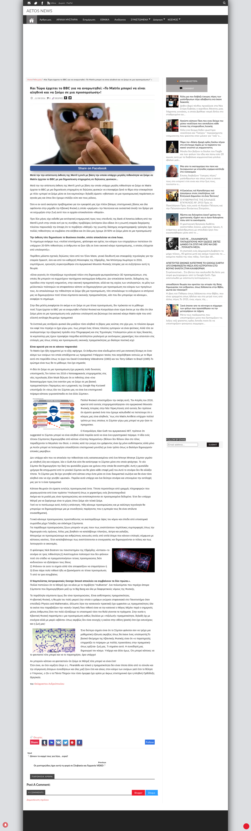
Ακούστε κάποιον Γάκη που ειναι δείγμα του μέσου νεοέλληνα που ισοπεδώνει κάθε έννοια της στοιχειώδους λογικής (201, 116)
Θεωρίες (37, 737)
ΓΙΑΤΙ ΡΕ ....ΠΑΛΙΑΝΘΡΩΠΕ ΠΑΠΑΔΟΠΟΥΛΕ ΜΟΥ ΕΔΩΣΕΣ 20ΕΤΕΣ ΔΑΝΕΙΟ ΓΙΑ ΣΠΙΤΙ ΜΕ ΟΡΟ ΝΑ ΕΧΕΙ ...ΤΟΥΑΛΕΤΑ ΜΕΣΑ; (200, 235)
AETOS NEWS (40, 10)
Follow (150, 742)
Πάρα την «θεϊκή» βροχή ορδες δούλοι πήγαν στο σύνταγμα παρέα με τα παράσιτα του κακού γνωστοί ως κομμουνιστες (202, 137)
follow (51, 3)
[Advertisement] (125, 50)
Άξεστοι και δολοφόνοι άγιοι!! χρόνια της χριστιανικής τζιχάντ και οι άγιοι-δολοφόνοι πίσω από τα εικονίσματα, (201, 210)
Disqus (151, 786)
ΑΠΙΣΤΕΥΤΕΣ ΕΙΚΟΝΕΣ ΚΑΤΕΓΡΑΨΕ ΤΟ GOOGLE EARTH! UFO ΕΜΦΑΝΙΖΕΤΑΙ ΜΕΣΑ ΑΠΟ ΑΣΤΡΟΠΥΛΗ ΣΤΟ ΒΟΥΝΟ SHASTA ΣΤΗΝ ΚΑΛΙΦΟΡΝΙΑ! (195, 258)
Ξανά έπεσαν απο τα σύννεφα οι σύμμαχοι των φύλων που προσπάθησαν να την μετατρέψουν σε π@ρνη (201, 301)
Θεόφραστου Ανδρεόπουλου (49, 683)
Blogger (138, 786)
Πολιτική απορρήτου (90, 828)
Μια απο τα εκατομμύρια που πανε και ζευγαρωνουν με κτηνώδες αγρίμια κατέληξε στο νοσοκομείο (202, 162)
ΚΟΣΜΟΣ (173, 19)
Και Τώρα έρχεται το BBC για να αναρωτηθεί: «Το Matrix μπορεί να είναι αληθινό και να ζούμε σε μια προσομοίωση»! (91, 90)
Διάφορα (158, 19)
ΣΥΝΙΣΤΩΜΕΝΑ (139, 19)
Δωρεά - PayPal (66, 3)
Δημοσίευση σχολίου (38, 793)
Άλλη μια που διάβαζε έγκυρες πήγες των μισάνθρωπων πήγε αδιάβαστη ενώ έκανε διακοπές (201, 92)
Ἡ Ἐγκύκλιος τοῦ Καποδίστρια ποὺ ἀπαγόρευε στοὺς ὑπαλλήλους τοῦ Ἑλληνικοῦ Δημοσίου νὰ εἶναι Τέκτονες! (199, 186)
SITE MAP (75, 828)
